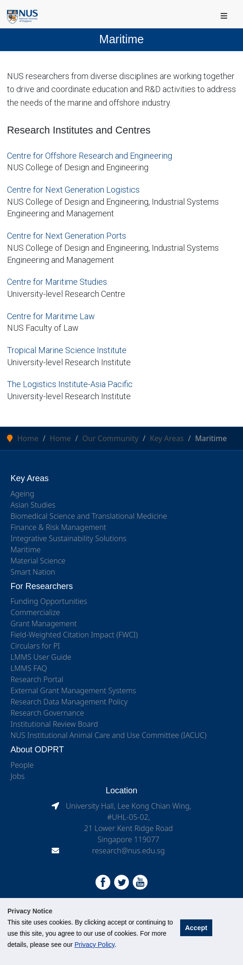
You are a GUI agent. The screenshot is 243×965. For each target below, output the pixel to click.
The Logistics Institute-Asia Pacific (70, 384)
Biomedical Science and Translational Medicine (89, 516)
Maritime (26, 549)
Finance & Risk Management (59, 527)
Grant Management (44, 623)
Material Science (38, 561)
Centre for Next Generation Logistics (73, 189)
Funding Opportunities (49, 601)
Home (28, 438)
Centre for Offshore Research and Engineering (89, 156)
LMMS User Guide (41, 657)
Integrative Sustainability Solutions (69, 538)
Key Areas (167, 438)
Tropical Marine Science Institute (67, 350)
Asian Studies (33, 505)
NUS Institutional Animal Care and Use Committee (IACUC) (109, 735)
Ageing (22, 494)
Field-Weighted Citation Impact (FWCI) (74, 635)
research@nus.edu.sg (128, 850)
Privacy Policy (94, 944)
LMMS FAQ (29, 668)
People (22, 765)
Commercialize (35, 612)
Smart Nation (33, 572)
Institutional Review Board (54, 724)
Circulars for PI (35, 646)
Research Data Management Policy (69, 702)
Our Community (110, 438)
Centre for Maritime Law (51, 316)
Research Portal (37, 679)
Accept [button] (196, 927)
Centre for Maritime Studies (57, 282)
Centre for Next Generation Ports (66, 236)
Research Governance (47, 713)
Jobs (18, 776)
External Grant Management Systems (73, 690)
